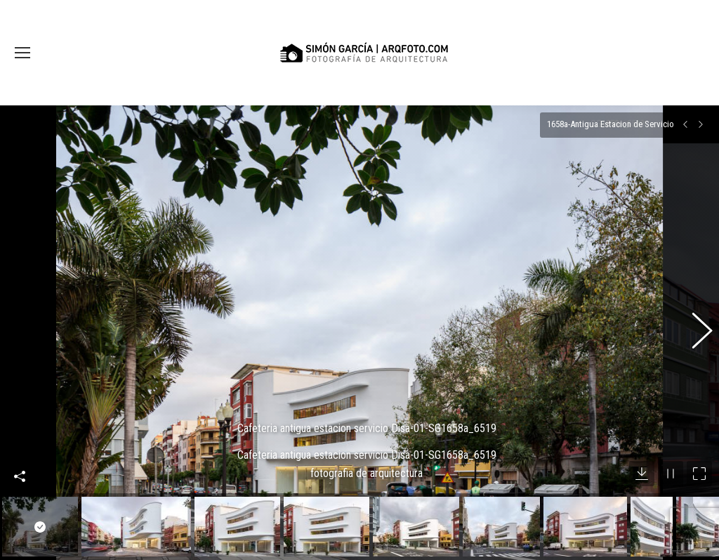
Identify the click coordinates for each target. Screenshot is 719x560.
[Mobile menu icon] (22, 52)
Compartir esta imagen (19, 453)
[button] (694, 321)
